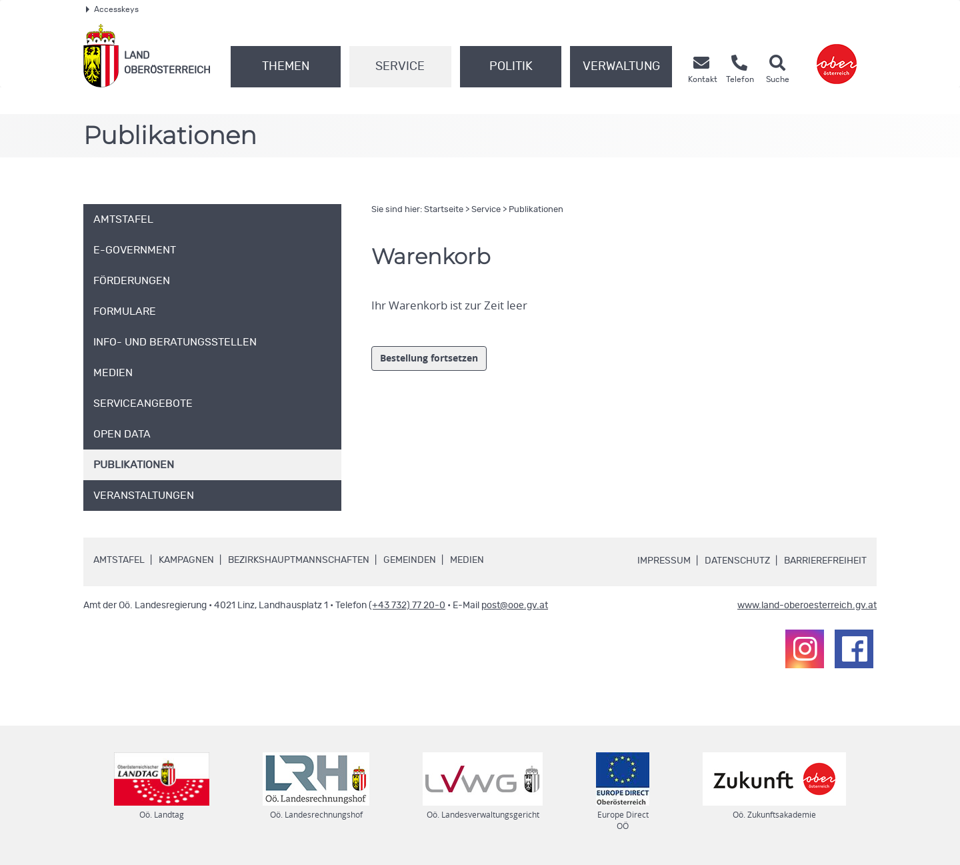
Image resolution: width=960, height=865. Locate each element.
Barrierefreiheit (825, 561)
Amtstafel (119, 560)
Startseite (443, 209)
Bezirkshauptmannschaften (298, 560)
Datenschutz (737, 561)
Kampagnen (186, 560)
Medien (467, 560)
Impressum (664, 561)
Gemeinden (409, 560)
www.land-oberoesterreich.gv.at (807, 605)
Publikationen (536, 209)
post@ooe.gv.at (514, 605)
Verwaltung (621, 67)
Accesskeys (112, 9)
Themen (285, 67)
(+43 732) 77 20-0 (407, 605)
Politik (511, 67)
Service (400, 67)
